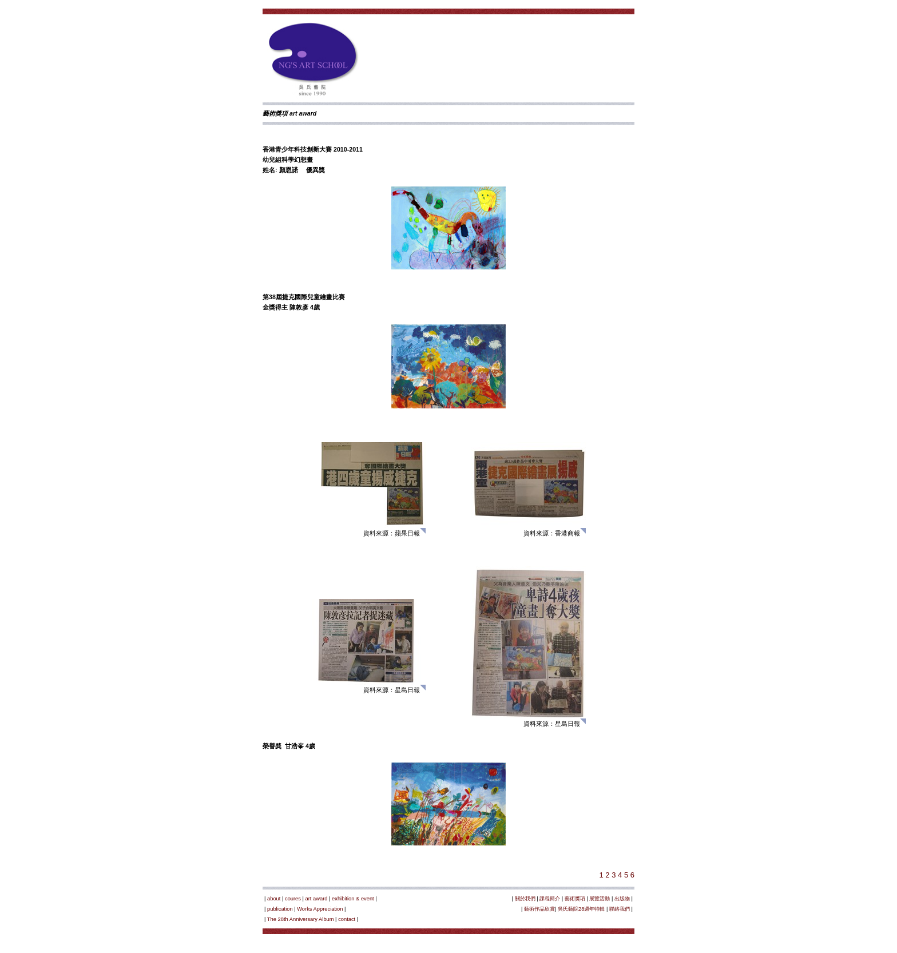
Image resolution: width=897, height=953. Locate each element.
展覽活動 (599, 899)
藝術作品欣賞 (539, 909)
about (273, 899)
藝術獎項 (575, 899)
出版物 (622, 899)
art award (316, 899)
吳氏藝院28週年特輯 (581, 909)
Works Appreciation (320, 909)
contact (346, 919)
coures (293, 899)
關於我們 (525, 899)
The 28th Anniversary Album (300, 919)
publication (280, 909)
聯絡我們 (619, 909)
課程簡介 (549, 899)
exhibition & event (353, 899)
